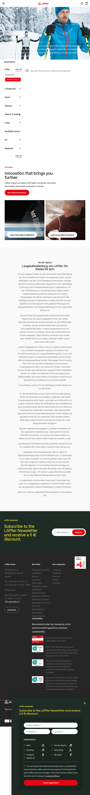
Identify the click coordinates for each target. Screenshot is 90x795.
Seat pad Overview (40, 599)
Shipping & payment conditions (41, 571)
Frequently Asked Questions (39, 588)
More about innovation (17, 192)
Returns (35, 576)
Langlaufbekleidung (42, 492)
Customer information (37, 581)
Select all (31, 758)
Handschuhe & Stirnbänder (29, 443)
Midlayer (27, 385)
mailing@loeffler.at (53, 776)
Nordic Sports (63, 745)
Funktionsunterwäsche (60, 393)
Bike (36, 745)
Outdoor (36, 754)
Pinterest (56, 582)
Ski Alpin (63, 754)
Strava (55, 579)
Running (36, 750)
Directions (12, 609)
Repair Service (38, 615)
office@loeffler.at (12, 601)
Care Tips (36, 606)
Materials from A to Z (41, 602)
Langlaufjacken (31, 347)
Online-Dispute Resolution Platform (41, 594)
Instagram (56, 569)
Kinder (63, 480)
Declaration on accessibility (38, 611)
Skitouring (63, 750)
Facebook (56, 573)
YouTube (56, 576)
